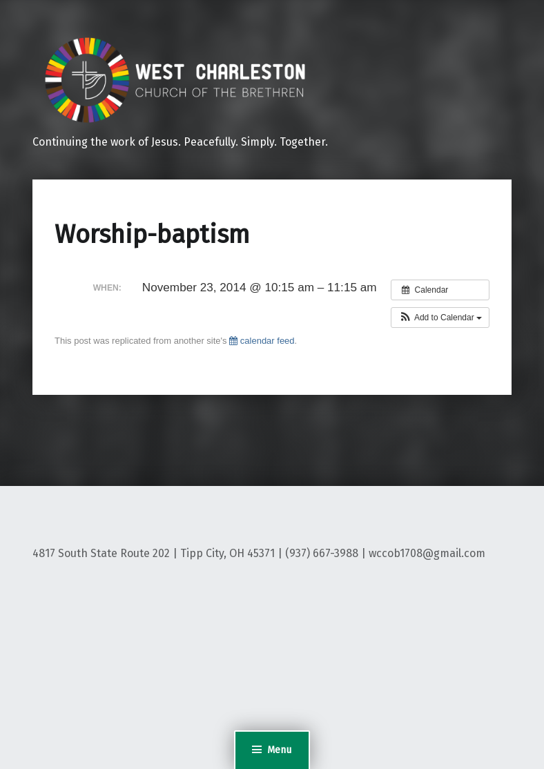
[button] (440, 317)
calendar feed (261, 340)
